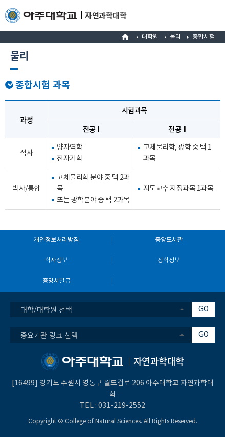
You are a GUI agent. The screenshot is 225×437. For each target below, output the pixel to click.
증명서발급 (56, 281)
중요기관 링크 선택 (49, 335)
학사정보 (56, 260)
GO (203, 309)
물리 (175, 37)
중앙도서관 (169, 240)
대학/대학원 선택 (46, 309)
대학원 (150, 37)
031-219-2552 (121, 406)
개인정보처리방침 (56, 240)
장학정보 (169, 260)
